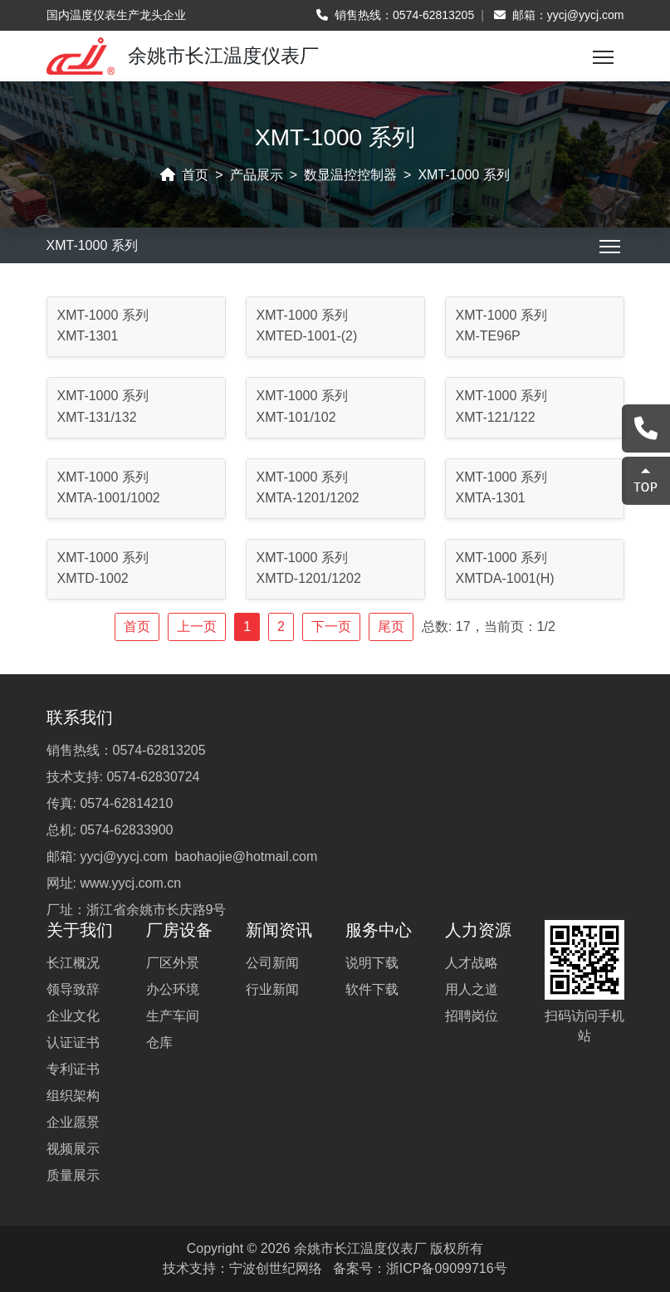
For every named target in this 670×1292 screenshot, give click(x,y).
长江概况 (73, 963)
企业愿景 (73, 1122)
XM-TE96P (488, 336)
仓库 (159, 1042)
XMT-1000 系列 (463, 175)
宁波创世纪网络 (275, 1268)
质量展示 (73, 1175)
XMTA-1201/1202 (308, 498)
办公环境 (172, 989)
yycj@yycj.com (585, 15)
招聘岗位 (471, 1016)
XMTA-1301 (491, 498)
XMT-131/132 (97, 417)
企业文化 (73, 1016)
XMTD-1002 (93, 578)
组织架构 (73, 1096)
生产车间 (172, 1016)
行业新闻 (272, 989)
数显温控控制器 (350, 175)
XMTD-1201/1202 (309, 578)
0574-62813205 (433, 15)
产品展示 (256, 175)
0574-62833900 (126, 830)
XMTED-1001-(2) (307, 336)
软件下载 (372, 989)
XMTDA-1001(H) (505, 578)
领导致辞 (73, 989)
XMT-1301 (88, 336)
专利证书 (73, 1069)
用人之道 (471, 989)
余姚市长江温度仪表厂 (360, 1248)
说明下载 (372, 963)
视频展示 (73, 1149)
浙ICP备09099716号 (446, 1268)
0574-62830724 (152, 777)
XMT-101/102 (296, 417)
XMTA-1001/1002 (108, 498)
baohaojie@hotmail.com (245, 856)
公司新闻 (272, 963)
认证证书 (73, 1042)
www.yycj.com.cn (130, 883)
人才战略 (471, 963)
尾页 (391, 626)
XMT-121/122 (496, 417)
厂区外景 (172, 963)
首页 (195, 175)
